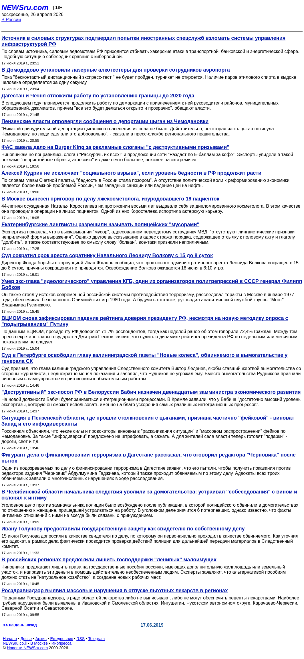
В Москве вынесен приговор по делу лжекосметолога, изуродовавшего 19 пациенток (110, 199)
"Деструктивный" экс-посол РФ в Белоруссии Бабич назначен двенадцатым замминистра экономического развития (151, 392)
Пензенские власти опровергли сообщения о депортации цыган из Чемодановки (104, 121)
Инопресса (61, 643)
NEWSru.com (25, 7)
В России (11, 19)
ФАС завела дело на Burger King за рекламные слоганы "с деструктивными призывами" (115, 147)
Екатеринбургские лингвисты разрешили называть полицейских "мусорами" (100, 224)
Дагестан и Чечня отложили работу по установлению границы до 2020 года (97, 96)
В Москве (39, 643)
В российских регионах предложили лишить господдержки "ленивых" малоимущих (108, 559)
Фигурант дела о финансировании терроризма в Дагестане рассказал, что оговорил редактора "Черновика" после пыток (148, 458)
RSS (80, 638)
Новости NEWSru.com (27, 648)
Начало (10, 638)
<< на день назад (20, 625)
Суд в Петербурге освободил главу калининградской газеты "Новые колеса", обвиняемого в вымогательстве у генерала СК (144, 358)
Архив (41, 638)
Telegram (96, 638)
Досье (26, 638)
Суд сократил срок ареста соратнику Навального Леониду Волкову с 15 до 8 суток (107, 255)
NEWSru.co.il (15, 643)
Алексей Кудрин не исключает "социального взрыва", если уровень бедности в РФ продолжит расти (131, 173)
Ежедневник (61, 638)
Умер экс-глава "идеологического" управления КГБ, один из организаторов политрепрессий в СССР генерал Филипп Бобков (151, 284)
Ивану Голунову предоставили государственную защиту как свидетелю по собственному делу (123, 529)
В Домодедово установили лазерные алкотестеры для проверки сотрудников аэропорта (115, 70)
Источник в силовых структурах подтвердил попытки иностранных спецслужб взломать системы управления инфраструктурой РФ (143, 41)
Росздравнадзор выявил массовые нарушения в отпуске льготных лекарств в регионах (114, 590)
